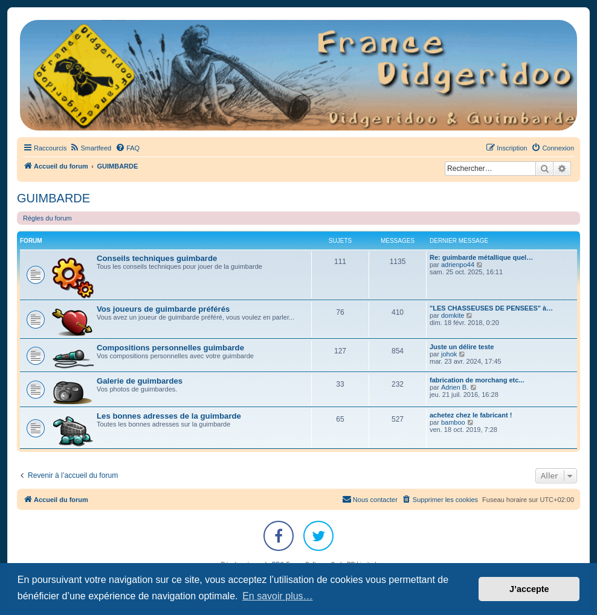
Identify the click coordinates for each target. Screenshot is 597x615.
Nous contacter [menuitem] (370, 499)
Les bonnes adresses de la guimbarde (169, 415)
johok (449, 354)
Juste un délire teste (462, 346)
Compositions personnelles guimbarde (170, 347)
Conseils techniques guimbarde (157, 258)
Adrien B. (454, 387)
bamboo (453, 422)
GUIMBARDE (53, 198)
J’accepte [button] (529, 589)
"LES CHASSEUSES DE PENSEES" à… (491, 308)
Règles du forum (47, 218)
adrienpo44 (457, 264)
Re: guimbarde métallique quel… (481, 257)
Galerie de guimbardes (139, 380)
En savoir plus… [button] (277, 596)
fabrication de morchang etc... (477, 380)
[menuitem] (90, 148)
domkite (453, 315)
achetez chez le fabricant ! (471, 415)
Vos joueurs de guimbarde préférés (163, 309)
